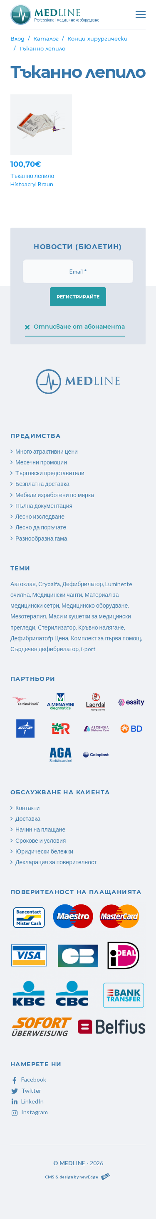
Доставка (27, 818)
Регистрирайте (78, 297)
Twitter (25, 1090)
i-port (88, 648)
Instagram (29, 1112)
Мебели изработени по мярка (54, 494)
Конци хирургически (97, 38)
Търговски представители (49, 472)
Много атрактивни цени (46, 451)
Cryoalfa (49, 583)
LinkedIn (27, 1101)
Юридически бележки (44, 851)
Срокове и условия (40, 840)
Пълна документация (43, 505)
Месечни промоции (41, 462)
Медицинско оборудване (95, 605)
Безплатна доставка (42, 483)
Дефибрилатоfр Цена (39, 638)
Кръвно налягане (101, 627)
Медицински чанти (57, 594)
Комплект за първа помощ (106, 638)
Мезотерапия (28, 616)
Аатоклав (23, 583)
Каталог (46, 38)
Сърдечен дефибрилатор (44, 648)
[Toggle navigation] (140, 14)
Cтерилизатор (57, 627)
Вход (17, 38)
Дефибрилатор (82, 583)
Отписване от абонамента (75, 326)
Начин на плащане (40, 829)
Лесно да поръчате (40, 527)
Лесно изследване (39, 516)
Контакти (27, 807)
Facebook (28, 1079)
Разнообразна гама (41, 538)
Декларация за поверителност (56, 862)
